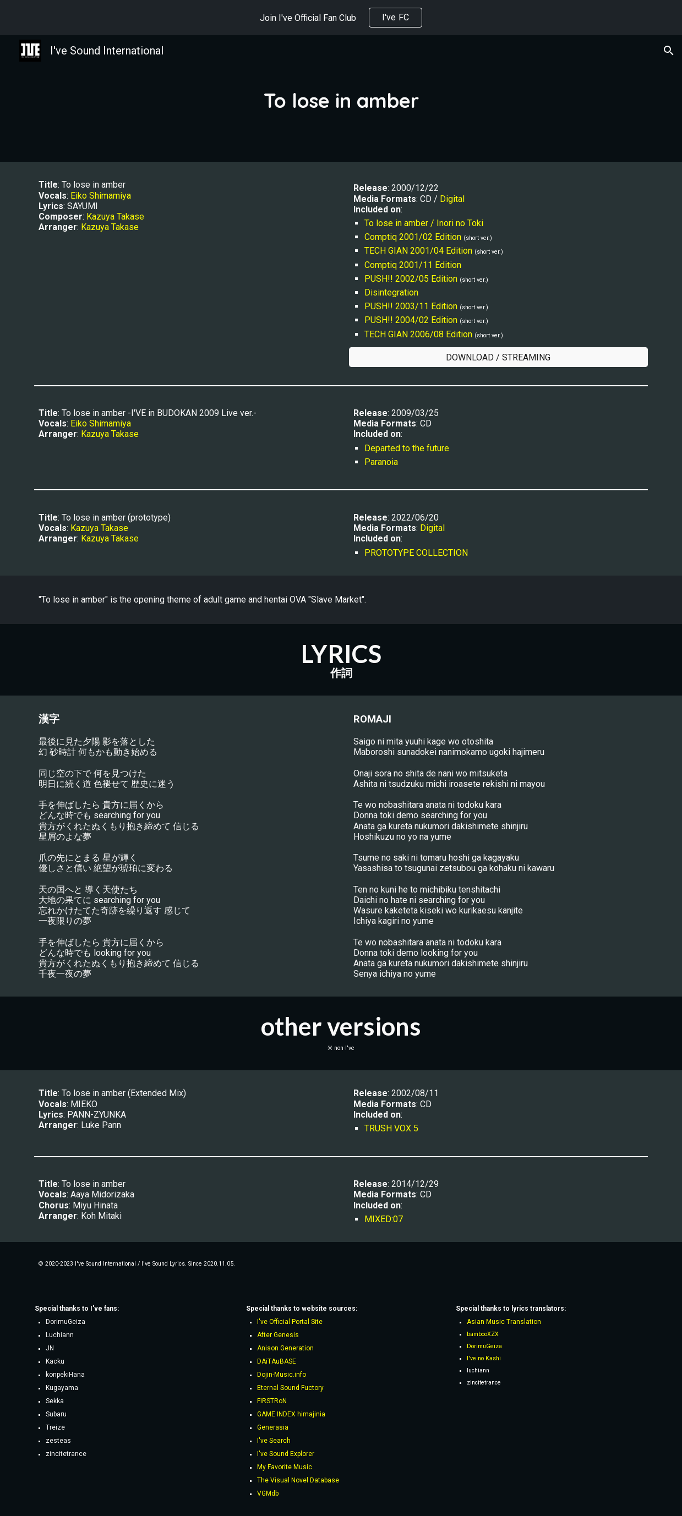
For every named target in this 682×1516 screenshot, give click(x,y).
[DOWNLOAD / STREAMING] (498, 357)
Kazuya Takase (115, 216)
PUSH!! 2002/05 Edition (410, 278)
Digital (452, 199)
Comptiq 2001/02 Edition (412, 237)
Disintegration (391, 292)
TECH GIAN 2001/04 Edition (418, 250)
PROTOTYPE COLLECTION (416, 553)
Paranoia (381, 462)
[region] (341, 17)
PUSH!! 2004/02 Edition (410, 320)
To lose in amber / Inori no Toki (423, 223)
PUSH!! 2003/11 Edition (410, 306)
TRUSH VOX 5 (391, 1128)
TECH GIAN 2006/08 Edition (418, 334)
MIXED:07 (383, 1219)
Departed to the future (406, 448)
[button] (669, 50)
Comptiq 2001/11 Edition (412, 265)
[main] (340, 98)
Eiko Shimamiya (100, 195)
